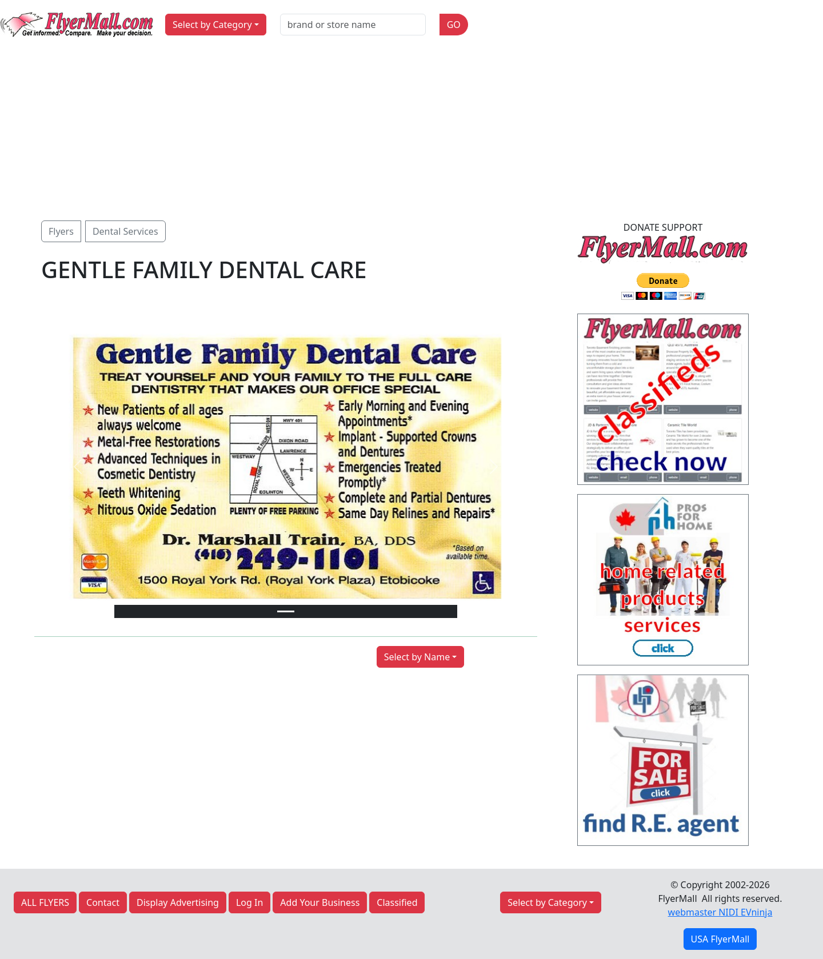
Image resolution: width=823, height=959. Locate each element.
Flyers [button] (61, 231)
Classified (397, 902)
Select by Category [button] (212, 24)
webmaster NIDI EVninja (720, 912)
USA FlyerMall (720, 939)
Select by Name (417, 657)
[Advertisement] (411, 135)
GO (454, 24)
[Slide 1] (285, 611)
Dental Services (125, 231)
